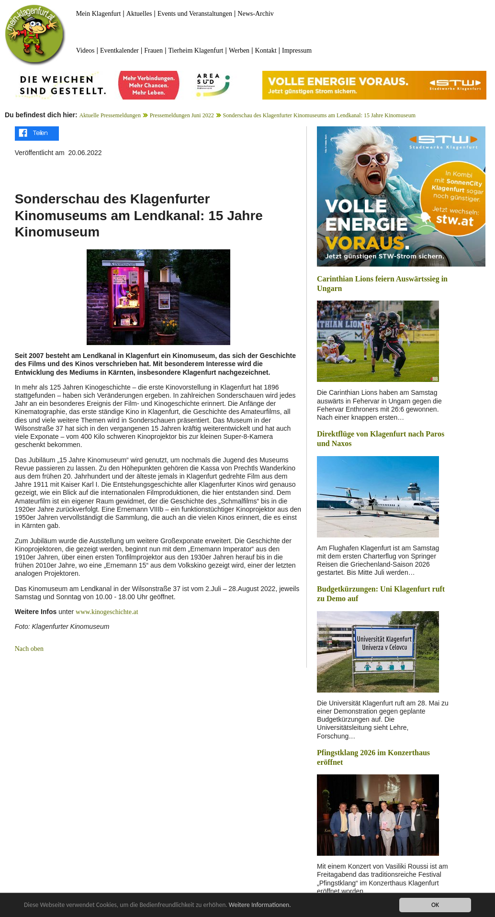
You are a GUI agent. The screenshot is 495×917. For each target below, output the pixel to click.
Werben (239, 50)
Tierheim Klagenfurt (196, 50)
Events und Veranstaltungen (195, 13)
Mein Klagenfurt (98, 13)
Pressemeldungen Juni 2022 (182, 115)
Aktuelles (139, 13)
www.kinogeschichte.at (107, 611)
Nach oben (29, 648)
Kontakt (266, 50)
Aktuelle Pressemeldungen (110, 115)
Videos (85, 50)
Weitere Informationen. (260, 905)
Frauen (153, 50)
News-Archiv (255, 13)
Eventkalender (119, 50)
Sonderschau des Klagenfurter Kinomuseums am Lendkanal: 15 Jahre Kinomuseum (319, 115)
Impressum (297, 50)
